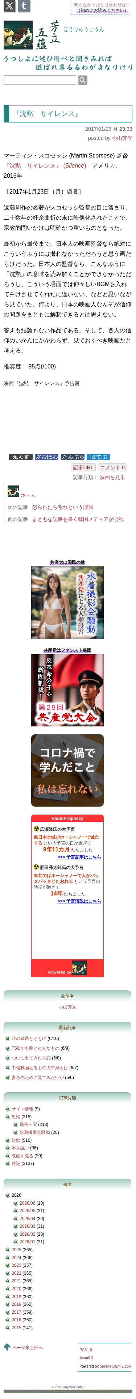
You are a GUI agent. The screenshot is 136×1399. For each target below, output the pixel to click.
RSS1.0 (85, 1350)
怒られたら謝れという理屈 (62, 507)
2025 (16, 1249)
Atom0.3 (86, 1358)
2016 (16, 1319)
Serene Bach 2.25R (115, 1366)
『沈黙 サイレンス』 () (45, 166)
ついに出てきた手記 (31, 1058)
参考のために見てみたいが (38, 1077)
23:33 (125, 129)
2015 (16, 1327)
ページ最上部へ (27, 1347)
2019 (16, 1296)
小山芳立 (122, 138)
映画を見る (112, 477)
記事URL (83, 467)
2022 (16, 1273)
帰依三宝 (28, 1124)
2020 (16, 1288)
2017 (16, 1312)
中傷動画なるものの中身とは (40, 1067)
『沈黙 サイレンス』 (47, 113)
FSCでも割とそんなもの (35, 1048)
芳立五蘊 (27, 29)
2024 (16, 1257)
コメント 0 (112, 467)
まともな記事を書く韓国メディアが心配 (78, 519)
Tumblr (24, 3)
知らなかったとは (102, 4)
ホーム (22, 495)
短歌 (16, 1140)
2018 (16, 1304)
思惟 (16, 1116)
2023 (16, 1265)
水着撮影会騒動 (35, 1132)
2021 (16, 1280)
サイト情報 (22, 1108)
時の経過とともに (29, 1038)
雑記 (16, 1163)
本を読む (20, 1147)
